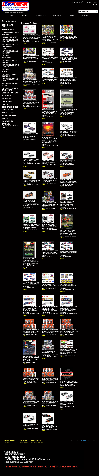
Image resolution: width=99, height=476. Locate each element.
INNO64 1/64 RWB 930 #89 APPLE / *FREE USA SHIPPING (30, 426)
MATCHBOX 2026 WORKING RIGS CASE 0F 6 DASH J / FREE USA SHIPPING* (50, 403)
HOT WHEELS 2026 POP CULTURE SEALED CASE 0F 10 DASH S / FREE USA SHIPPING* (50, 205)
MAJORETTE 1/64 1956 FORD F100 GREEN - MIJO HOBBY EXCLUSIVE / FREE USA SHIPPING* (31, 226)
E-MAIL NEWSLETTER (40, 15)
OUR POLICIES (8, 444)
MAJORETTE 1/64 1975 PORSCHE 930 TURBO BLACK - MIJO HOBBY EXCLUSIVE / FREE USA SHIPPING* (67, 204)
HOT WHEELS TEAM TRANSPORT (10, 89)
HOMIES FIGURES (9, 115)
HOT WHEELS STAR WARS (9, 84)
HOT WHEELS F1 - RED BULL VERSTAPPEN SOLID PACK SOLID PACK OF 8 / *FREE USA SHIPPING (31, 358)
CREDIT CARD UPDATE (7, 26)
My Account (85, 15)
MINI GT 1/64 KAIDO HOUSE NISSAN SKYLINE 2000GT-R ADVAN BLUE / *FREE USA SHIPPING (31, 284)
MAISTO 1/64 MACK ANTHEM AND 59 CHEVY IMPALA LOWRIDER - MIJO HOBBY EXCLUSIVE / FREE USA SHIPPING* (68, 309)
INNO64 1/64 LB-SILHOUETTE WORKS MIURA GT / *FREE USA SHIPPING (68, 133)
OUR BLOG (24, 15)
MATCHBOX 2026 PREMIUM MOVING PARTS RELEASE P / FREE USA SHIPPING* (31, 380)
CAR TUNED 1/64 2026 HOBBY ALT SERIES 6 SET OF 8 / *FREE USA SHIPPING (68, 36)
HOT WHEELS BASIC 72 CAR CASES (10, 41)
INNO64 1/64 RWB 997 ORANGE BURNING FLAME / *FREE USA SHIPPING (50, 426)
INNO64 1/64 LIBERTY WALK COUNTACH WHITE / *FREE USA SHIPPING (31, 161)
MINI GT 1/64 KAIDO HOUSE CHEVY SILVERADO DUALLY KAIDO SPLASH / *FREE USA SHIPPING (50, 253)
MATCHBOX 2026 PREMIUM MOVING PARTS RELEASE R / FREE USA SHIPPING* (50, 379)
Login (95, 4)
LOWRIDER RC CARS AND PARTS (10, 33)
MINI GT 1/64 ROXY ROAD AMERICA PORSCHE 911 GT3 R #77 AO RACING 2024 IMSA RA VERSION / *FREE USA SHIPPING (31, 37)
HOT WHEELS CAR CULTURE (9, 61)
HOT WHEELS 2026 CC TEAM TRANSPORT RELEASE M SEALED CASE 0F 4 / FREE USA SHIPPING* (68, 351)
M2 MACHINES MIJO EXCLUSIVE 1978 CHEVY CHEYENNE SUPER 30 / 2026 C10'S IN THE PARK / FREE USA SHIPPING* (31, 261)
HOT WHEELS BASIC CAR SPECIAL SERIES (10, 46)
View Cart (71, 15)
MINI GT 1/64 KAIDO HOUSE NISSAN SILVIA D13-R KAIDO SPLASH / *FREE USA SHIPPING (68, 253)
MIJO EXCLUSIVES (9, 113)
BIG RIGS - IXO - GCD (10, 93)
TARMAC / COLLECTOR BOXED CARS (10, 125)
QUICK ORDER (57, 15)
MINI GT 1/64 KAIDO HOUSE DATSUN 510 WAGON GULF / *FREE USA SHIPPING (50, 79)
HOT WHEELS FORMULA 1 (7, 70)
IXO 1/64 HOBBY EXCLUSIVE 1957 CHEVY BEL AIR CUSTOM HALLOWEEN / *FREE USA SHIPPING (68, 111)
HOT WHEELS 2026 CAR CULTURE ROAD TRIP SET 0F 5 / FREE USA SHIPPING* (31, 81)
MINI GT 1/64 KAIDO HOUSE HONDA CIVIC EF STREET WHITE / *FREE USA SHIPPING (50, 59)
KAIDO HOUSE (7, 110)
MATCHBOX (6, 96)
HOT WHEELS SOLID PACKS (10, 80)
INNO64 (5, 104)
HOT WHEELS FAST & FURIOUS (10, 66)
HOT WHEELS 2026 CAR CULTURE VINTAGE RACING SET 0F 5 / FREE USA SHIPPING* (31, 103)
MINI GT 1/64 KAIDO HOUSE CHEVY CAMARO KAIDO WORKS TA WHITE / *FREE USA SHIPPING (68, 80)
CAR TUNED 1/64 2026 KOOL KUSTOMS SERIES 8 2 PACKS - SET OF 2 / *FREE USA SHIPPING (31, 58)
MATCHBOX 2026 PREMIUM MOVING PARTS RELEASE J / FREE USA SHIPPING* (31, 331)
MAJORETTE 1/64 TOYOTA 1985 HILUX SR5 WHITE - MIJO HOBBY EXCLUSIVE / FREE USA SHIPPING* (49, 226)
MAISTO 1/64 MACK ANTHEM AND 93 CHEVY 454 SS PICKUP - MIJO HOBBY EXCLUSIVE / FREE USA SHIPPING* (31, 309)
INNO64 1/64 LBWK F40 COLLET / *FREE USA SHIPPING (67, 403)
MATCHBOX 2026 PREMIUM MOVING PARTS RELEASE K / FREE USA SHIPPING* (50, 331)
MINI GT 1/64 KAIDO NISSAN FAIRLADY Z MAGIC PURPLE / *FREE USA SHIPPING (68, 58)
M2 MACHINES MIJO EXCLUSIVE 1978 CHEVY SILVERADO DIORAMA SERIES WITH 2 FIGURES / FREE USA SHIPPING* (68, 231)
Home (11, 15)
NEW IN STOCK (8, 30)
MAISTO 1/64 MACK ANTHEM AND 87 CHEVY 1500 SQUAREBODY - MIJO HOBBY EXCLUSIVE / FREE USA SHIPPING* (50, 309)
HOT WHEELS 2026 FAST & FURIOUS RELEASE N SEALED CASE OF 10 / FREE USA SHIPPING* (50, 353)
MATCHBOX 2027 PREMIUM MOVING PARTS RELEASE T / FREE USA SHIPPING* (68, 383)
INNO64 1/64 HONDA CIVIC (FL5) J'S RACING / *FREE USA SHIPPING (49, 180)
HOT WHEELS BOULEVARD (7, 56)
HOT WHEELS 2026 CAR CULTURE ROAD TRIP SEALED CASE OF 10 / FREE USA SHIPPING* (50, 38)
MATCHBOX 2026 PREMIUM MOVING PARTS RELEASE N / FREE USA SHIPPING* (69, 331)
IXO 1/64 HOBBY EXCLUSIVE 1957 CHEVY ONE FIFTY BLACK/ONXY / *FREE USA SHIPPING (50, 113)
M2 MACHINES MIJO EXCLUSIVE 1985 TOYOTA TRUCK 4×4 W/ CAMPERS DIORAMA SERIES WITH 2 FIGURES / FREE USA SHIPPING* (49, 141)
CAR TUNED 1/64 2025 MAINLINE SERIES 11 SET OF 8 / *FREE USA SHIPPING (50, 286)
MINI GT (5, 118)
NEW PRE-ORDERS (9, 37)
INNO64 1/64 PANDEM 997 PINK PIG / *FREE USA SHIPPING (49, 162)
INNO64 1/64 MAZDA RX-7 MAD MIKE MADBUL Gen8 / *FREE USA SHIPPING (68, 162)
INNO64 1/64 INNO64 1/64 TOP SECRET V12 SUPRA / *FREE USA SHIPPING (31, 182)
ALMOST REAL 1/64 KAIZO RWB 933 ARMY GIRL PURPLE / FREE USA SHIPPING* (30, 136)
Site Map (6, 446)
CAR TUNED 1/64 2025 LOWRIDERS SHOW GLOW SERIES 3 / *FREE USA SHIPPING (68, 286)
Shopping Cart (77, 2)
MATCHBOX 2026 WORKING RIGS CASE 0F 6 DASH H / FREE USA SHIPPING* (31, 403)
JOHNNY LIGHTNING (10, 107)
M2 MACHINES (7, 121)
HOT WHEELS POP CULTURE (9, 75)
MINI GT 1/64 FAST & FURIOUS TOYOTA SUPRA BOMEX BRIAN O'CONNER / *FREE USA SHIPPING (68, 182)
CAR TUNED (7, 101)
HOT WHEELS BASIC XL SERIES (10, 52)
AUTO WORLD (7, 98)
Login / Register (24, 442)
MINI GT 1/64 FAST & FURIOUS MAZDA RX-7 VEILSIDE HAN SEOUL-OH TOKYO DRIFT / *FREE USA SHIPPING (31, 203)
